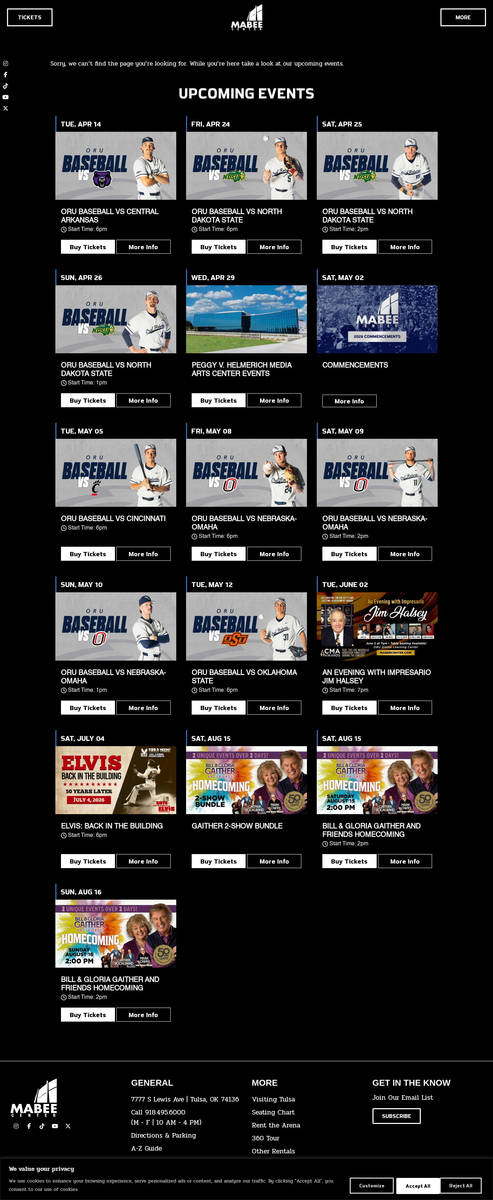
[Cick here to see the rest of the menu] (463, 17)
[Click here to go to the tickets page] (30, 17)
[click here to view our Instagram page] (16, 1126)
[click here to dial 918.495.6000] (186, 1117)
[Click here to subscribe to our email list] (396, 1116)
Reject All (413, 1185)
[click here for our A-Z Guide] (186, 1149)
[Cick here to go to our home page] (66, 1098)
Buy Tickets (88, 247)
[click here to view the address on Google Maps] (186, 1100)
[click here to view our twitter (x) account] (5, 108)
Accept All (461, 1185)
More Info (143, 247)
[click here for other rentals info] (307, 1151)
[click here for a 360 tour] (307, 1138)
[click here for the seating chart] (307, 1112)
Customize (364, 1185)
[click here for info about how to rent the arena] (307, 1125)
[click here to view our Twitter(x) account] (68, 1126)
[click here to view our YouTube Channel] (55, 1126)
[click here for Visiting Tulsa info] (307, 1100)
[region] (246, 1179)
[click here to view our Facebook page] (5, 74)
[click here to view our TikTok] (42, 1126)
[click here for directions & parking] (186, 1136)
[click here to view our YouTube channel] (5, 97)
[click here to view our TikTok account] (5, 85)
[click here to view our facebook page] (29, 1126)
